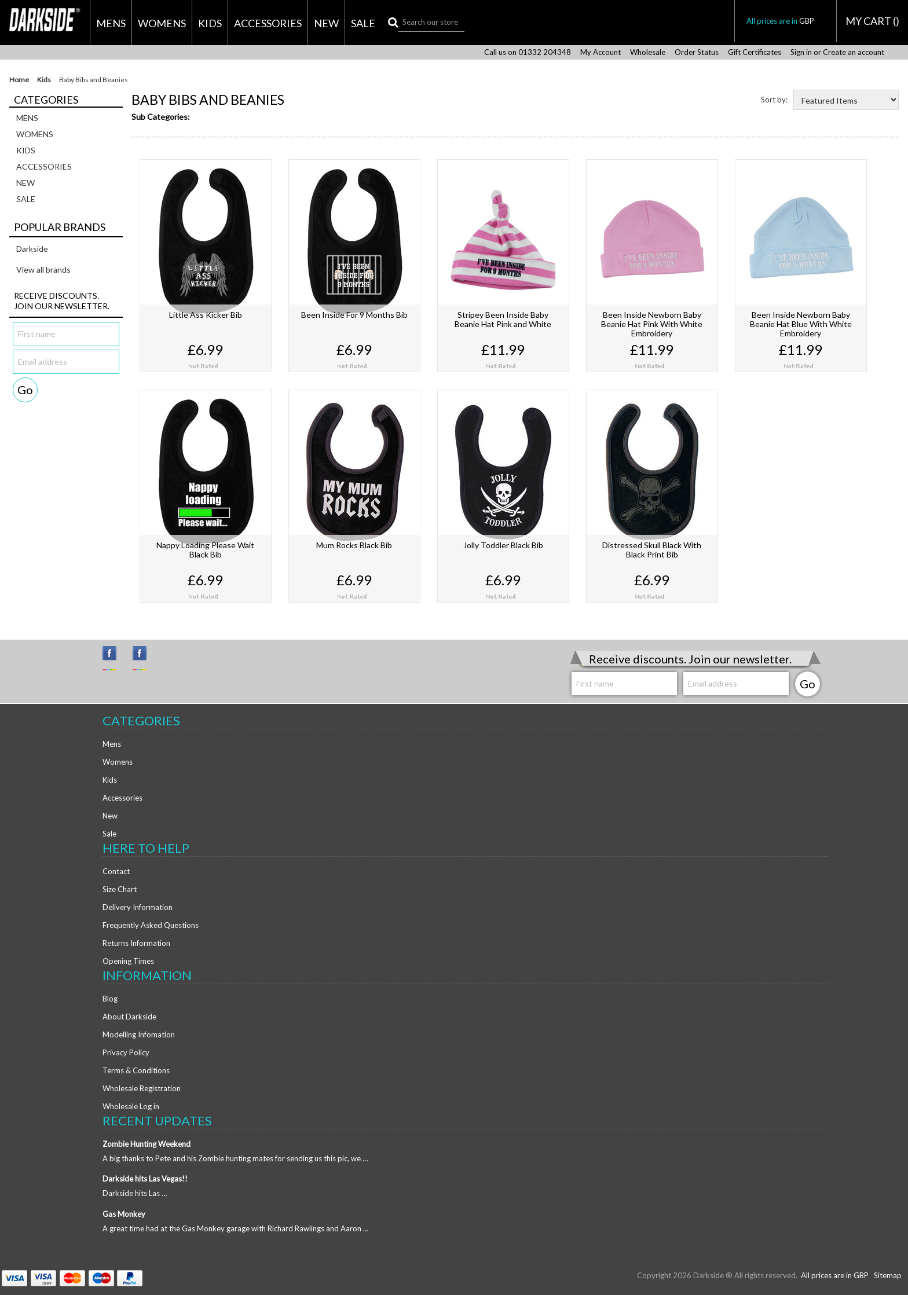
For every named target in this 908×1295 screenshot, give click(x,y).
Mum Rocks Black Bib (354, 545)
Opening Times (128, 961)
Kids (210, 23)
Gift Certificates (754, 52)
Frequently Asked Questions (150, 925)
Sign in (801, 52)
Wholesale (647, 52)
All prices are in (785, 20)
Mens (111, 23)
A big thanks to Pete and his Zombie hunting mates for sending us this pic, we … (235, 1158)
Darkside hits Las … (134, 1193)
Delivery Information (137, 907)
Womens (162, 23)
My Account (600, 52)
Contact (116, 871)
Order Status (697, 52)
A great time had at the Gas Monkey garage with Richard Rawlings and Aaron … (235, 1228)
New (326, 23)
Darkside (32, 249)
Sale (363, 23)
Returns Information (136, 943)
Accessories (268, 23)
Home (19, 80)
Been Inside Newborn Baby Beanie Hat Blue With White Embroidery (801, 324)
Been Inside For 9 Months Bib (354, 315)
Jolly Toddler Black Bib (503, 545)
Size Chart (119, 889)
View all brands (43, 269)
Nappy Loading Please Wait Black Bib (205, 549)
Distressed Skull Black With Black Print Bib (651, 549)
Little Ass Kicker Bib (205, 315)
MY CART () (872, 20)
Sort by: (774, 99)
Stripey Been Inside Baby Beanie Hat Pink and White (503, 319)
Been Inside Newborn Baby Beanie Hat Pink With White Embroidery (651, 324)
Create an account (853, 52)
